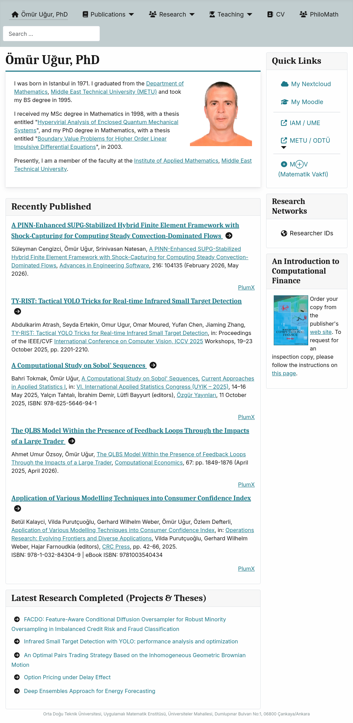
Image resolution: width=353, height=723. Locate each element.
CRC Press (116, 546)
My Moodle (300, 102)
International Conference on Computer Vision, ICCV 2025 (128, 341)
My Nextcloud (304, 84)
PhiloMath (318, 14)
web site (321, 331)
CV (274, 14)
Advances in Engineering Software (104, 265)
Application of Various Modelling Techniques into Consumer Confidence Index (131, 498)
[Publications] (129, 14)
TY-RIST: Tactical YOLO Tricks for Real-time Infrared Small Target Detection (126, 301)
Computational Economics (149, 462)
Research (166, 14)
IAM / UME (299, 123)
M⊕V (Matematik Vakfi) (303, 168)
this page (284, 373)
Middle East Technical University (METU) (104, 91)
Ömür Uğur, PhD (38, 14)
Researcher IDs (305, 234)
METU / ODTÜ (304, 140)
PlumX (246, 287)
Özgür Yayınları (196, 394)
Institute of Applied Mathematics (176, 160)
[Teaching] (248, 14)
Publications (102, 14)
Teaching (225, 14)
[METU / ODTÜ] (282, 147)
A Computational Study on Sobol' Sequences (79, 365)
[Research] (190, 14)
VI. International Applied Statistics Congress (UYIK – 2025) (153, 386)
